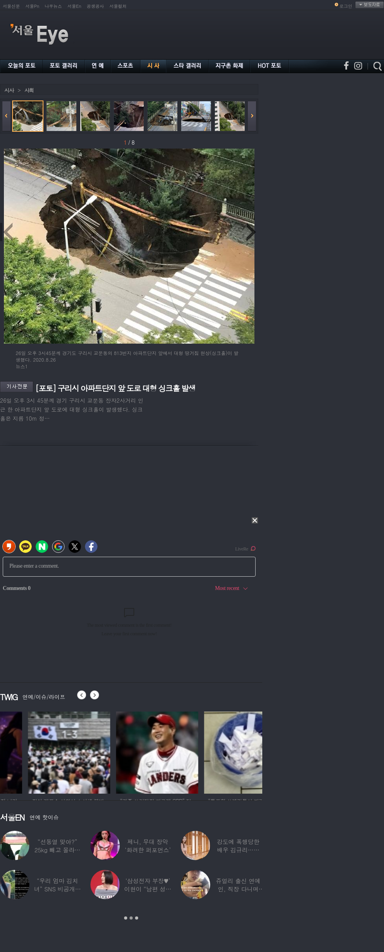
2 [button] (131, 918)
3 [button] (136, 918)
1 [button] (125, 918)
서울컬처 (118, 6)
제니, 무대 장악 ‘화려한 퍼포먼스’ (148, 845)
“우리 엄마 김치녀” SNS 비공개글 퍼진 (57, 889)
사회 (29, 90)
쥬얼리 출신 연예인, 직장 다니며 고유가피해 (238, 889)
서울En (74, 6)
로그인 (345, 6)
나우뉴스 (53, 6)
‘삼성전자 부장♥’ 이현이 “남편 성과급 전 (147, 889)
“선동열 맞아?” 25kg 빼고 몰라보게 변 (57, 849)
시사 (9, 90)
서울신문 (11, 6)
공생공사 (95, 6)
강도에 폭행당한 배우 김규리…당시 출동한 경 (238, 849)
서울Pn (32, 6)
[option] (125, 751)
